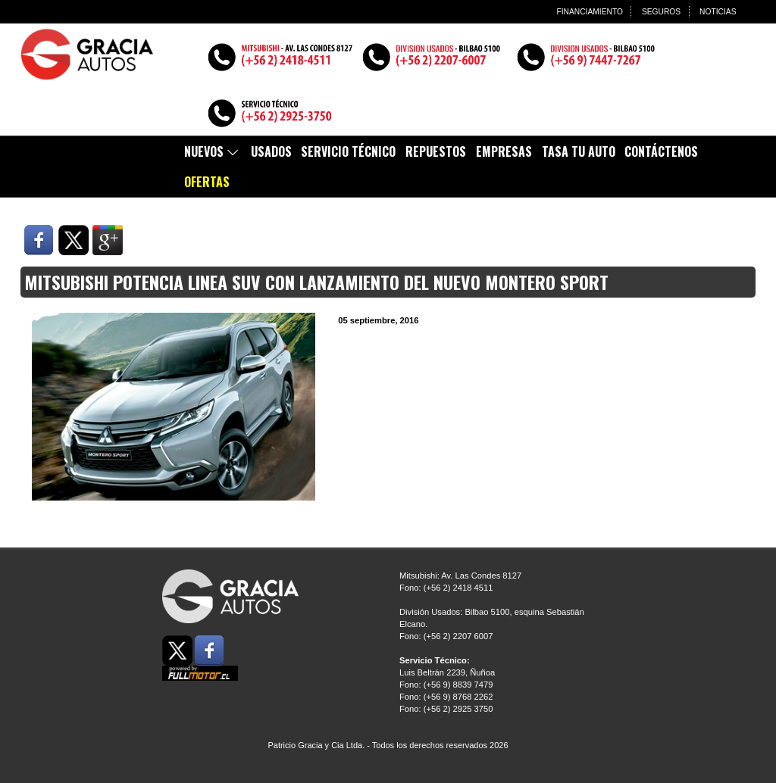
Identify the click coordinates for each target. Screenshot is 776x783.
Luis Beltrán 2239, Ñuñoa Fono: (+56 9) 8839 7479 (447, 672)
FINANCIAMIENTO (587, 11)
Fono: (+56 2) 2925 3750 (446, 708)
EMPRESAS (504, 151)
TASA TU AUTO (578, 151)
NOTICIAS (718, 11)
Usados (271, 151)
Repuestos (435, 151)
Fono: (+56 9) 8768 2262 (446, 696)
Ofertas (207, 182)
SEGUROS (660, 11)
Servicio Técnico (348, 151)
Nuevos (212, 151)
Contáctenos (661, 151)
